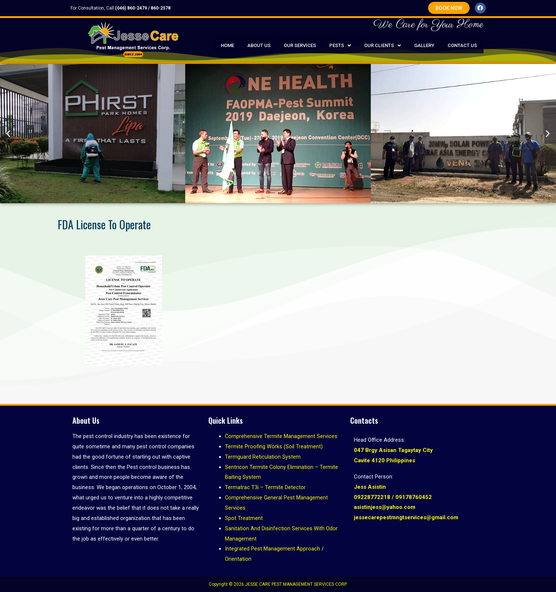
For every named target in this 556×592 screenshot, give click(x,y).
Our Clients (382, 45)
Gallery (424, 45)
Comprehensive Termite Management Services (281, 436)
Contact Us (462, 45)
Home (227, 45)
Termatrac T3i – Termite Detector (265, 487)
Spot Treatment (244, 518)
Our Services (300, 45)
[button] (449, 8)
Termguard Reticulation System (263, 456)
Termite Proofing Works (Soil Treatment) (274, 446)
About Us (258, 45)
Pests (340, 45)
